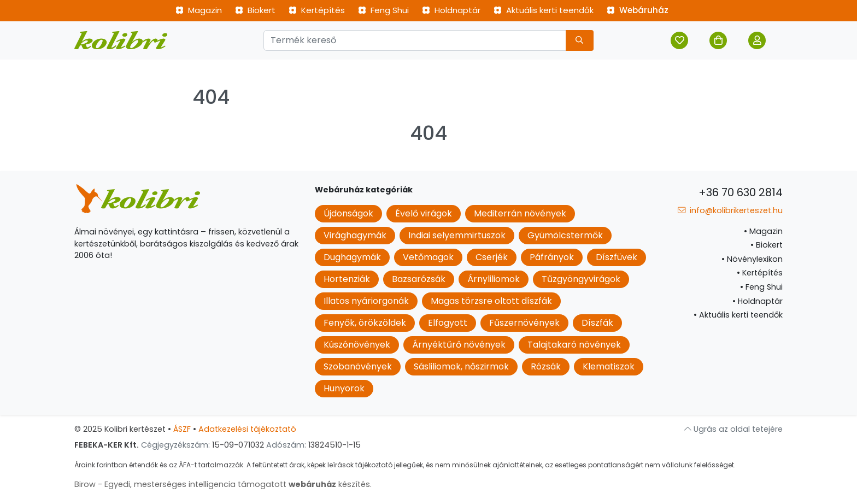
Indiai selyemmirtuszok (457, 235)
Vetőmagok (428, 257)
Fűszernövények (524, 322)
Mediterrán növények (520, 213)
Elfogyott (447, 322)
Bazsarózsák (418, 279)
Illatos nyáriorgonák (366, 301)
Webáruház (637, 10)
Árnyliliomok (493, 279)
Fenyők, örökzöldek (365, 322)
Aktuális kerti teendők (544, 10)
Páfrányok (552, 257)
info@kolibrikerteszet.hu (730, 210)
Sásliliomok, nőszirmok (461, 366)
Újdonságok (348, 213)
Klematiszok (609, 366)
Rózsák (546, 366)
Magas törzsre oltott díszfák (491, 301)
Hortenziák (347, 279)
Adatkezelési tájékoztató (247, 429)
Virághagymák (355, 235)
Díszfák (597, 322)
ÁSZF (182, 429)
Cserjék (492, 257)
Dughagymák (352, 257)
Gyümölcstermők (565, 235)
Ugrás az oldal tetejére (733, 429)
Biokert (255, 10)
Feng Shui (383, 10)
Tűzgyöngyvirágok (581, 279)
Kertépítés (317, 10)
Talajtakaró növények (574, 344)
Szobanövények (358, 366)
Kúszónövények (357, 344)
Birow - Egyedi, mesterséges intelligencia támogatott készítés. (223, 484)
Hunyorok (344, 388)
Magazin (198, 10)
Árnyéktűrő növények (459, 344)
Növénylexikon (752, 259)
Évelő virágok (423, 213)
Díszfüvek (616, 257)
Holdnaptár (451, 10)
